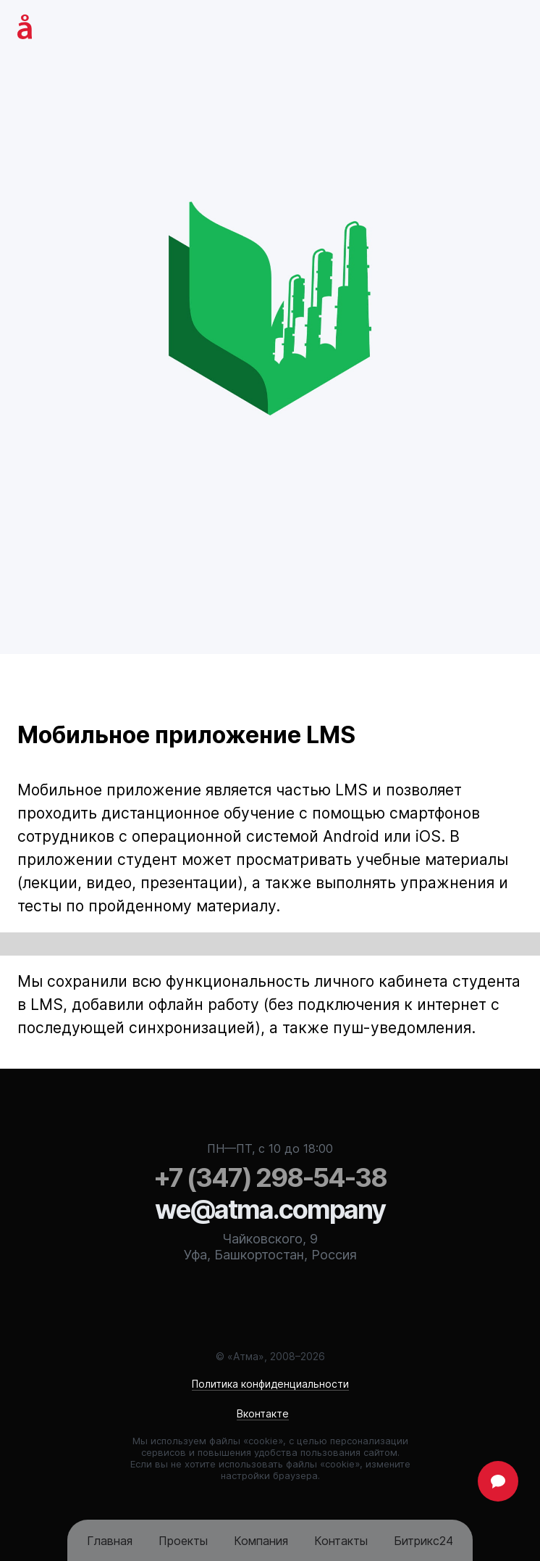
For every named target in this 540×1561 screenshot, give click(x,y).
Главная (109, 1540)
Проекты (183, 1540)
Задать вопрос (498, 1481)
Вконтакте (263, 1413)
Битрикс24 (423, 1540)
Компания (261, 1540)
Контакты (341, 1540)
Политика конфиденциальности (270, 1384)
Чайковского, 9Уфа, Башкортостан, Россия (270, 1246)
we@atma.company (270, 1209)
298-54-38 (270, 1177)
